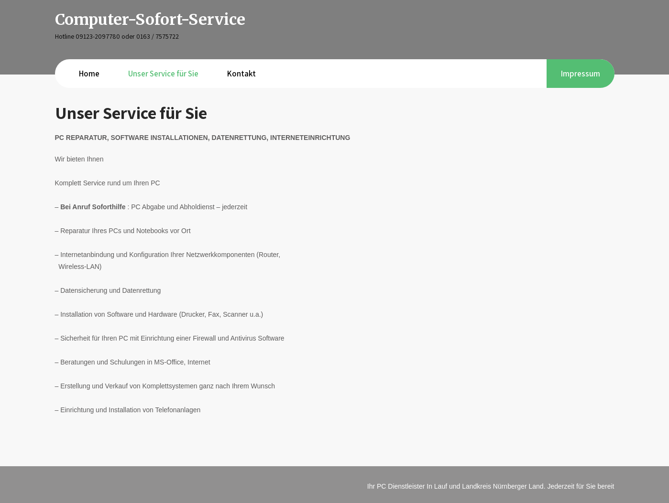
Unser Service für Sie (163, 73)
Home (89, 73)
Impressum (580, 73)
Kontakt (241, 73)
